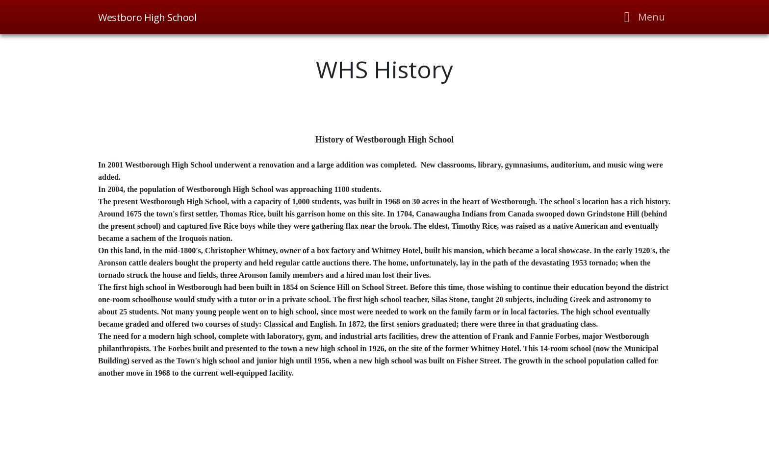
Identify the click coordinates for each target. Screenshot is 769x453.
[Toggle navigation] (641, 17)
